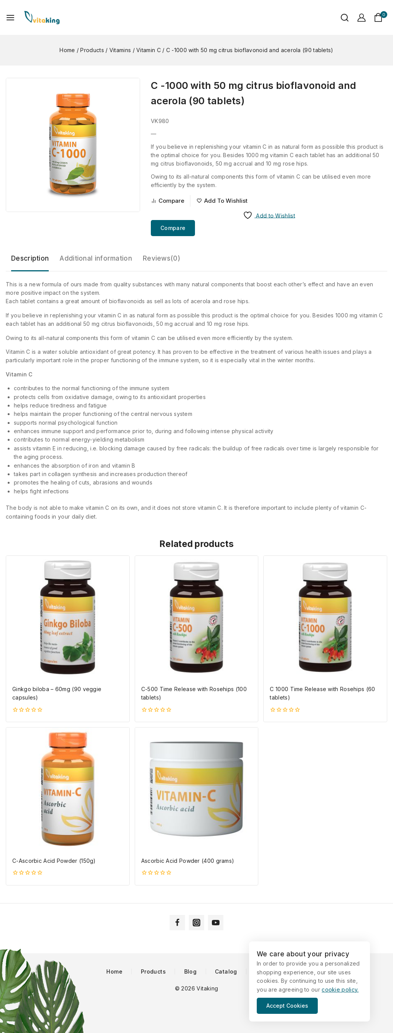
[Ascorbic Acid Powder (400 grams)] (196, 789)
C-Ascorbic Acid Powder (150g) (54, 860)
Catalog (226, 972)
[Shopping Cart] (380, 17)
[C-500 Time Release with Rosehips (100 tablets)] (196, 617)
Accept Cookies (287, 1005)
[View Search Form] (340, 17)
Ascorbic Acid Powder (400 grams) (187, 860)
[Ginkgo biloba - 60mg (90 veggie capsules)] (67, 617)
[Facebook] (177, 922)
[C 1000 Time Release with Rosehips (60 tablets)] (325, 617)
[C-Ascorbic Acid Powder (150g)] (67, 789)
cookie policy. (340, 989)
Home (114, 972)
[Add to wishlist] (222, 201)
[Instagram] (196, 922)
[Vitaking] (42, 17)
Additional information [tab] (95, 258)
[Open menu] (10, 17)
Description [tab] (30, 258)
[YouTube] (215, 922)
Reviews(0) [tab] (161, 258)
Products (153, 972)
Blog (190, 972)
